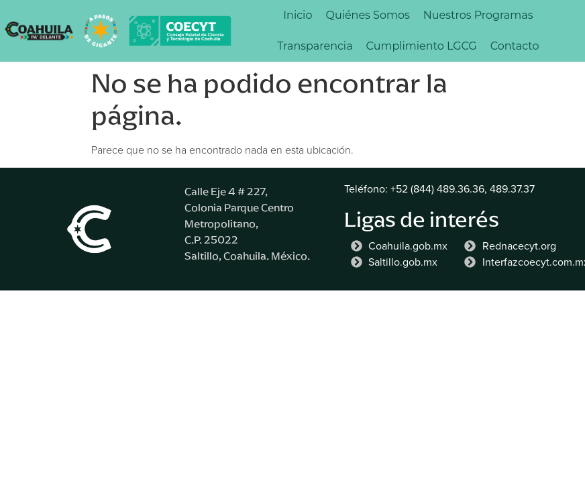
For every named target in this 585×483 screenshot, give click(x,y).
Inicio (297, 15)
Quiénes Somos (367, 15)
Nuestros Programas (478, 15)
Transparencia (314, 46)
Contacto (514, 46)
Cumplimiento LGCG (421, 46)
